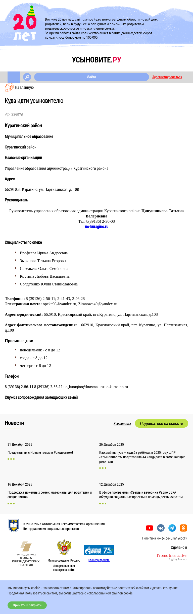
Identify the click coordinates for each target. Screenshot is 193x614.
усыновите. (96, 59)
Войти (91, 77)
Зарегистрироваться (167, 77)
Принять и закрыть (27, 605)
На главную (24, 87)
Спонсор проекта (99, 560)
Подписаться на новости (161, 423)
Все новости (122, 424)
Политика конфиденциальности (164, 538)
